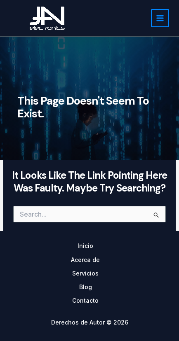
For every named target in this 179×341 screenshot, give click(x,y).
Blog (85, 286)
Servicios (85, 273)
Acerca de (85, 259)
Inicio (85, 245)
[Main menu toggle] (160, 18)
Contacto (85, 300)
